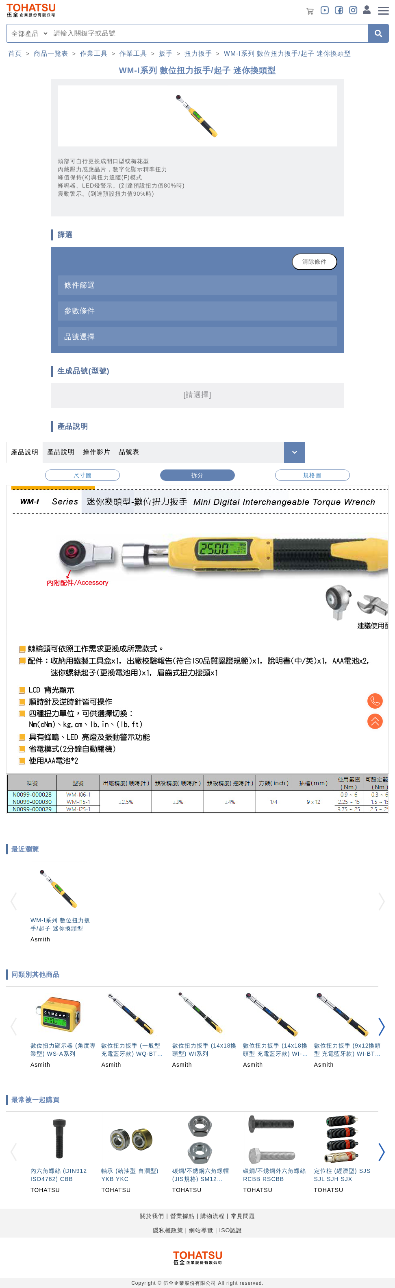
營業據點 (182, 1216)
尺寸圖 (83, 475)
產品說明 (25, 452)
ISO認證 (230, 1230)
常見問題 (243, 1216)
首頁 (15, 53)
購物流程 (212, 1216)
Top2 (375, 701)
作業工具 (94, 53)
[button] (381, 1027)
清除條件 (314, 261)
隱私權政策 (168, 1230)
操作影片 (97, 451)
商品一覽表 (51, 53)
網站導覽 (201, 1230)
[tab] (197, 285)
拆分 (197, 475)
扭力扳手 (198, 53)
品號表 (129, 451)
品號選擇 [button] (79, 336)
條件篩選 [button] (79, 285)
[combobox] (208, 33)
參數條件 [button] (79, 310)
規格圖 (312, 475)
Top (375, 721)
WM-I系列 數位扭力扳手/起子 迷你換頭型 (288, 53)
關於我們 (152, 1216)
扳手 (166, 53)
